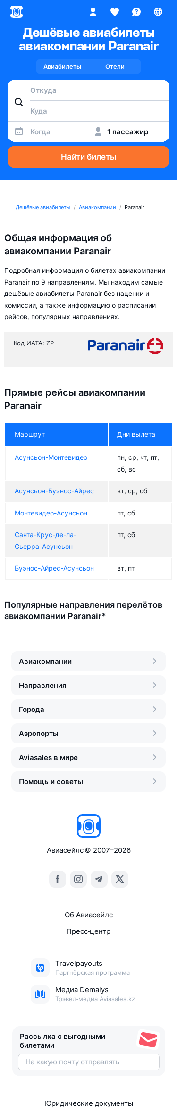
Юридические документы (88, 1103)
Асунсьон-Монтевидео (51, 457)
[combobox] (88, 90)
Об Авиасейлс (89, 914)
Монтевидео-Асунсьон (51, 513)
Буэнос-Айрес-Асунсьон (54, 568)
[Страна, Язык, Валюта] (158, 11)
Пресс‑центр (88, 931)
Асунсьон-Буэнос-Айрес (54, 491)
